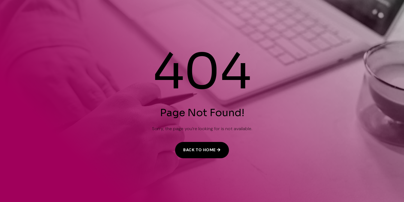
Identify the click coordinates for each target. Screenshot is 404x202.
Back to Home (199, 149)
